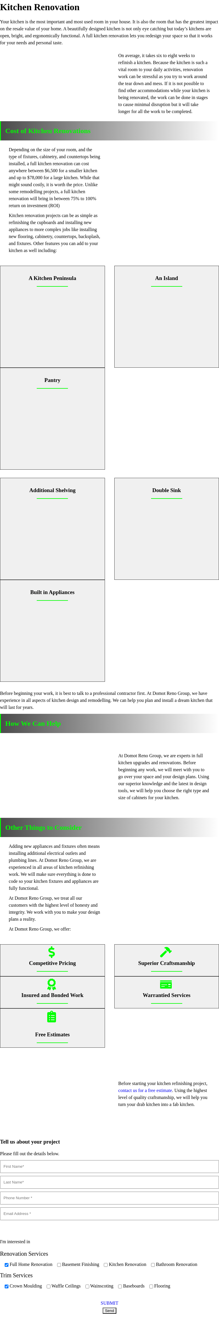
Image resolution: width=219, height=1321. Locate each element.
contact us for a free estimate (145, 1090)
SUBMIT (109, 1303)
